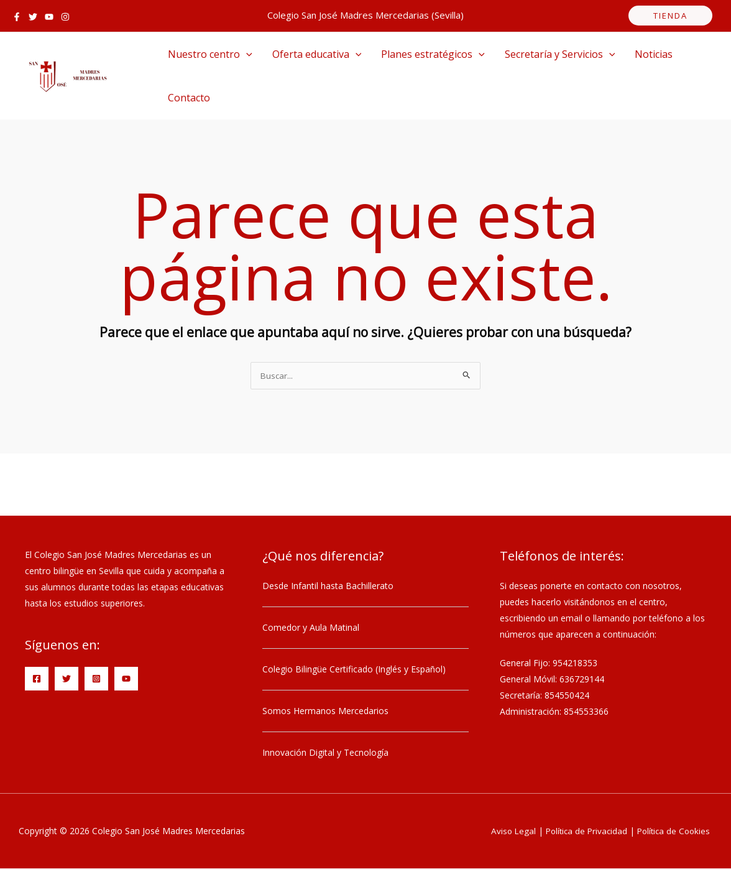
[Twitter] (33, 16)
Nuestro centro (210, 54)
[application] (246, 54)
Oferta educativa (317, 54)
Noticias (654, 54)
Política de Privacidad (580, 831)
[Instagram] (65, 16)
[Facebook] (16, 16)
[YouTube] (49, 16)
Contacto (189, 98)
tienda (670, 15)
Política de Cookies (671, 831)
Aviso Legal (505, 831)
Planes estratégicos (433, 54)
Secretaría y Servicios (560, 54)
